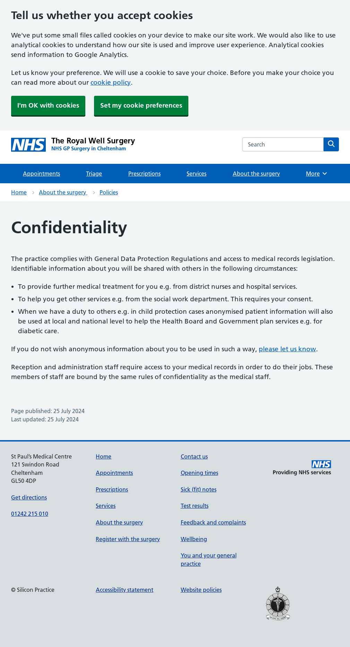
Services (196, 173)
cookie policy (111, 82)
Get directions (29, 497)
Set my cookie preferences (141, 105)
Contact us (194, 456)
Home (19, 192)
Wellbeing (194, 539)
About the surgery (256, 173)
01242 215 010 (29, 513)
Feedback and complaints (213, 522)
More (317, 173)
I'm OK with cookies (48, 105)
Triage (94, 173)
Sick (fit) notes (198, 489)
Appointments (41, 173)
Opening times (199, 472)
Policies (109, 192)
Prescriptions (144, 173)
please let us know (287, 349)
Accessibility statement (124, 589)
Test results (194, 505)
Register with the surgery (128, 539)
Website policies (201, 589)
